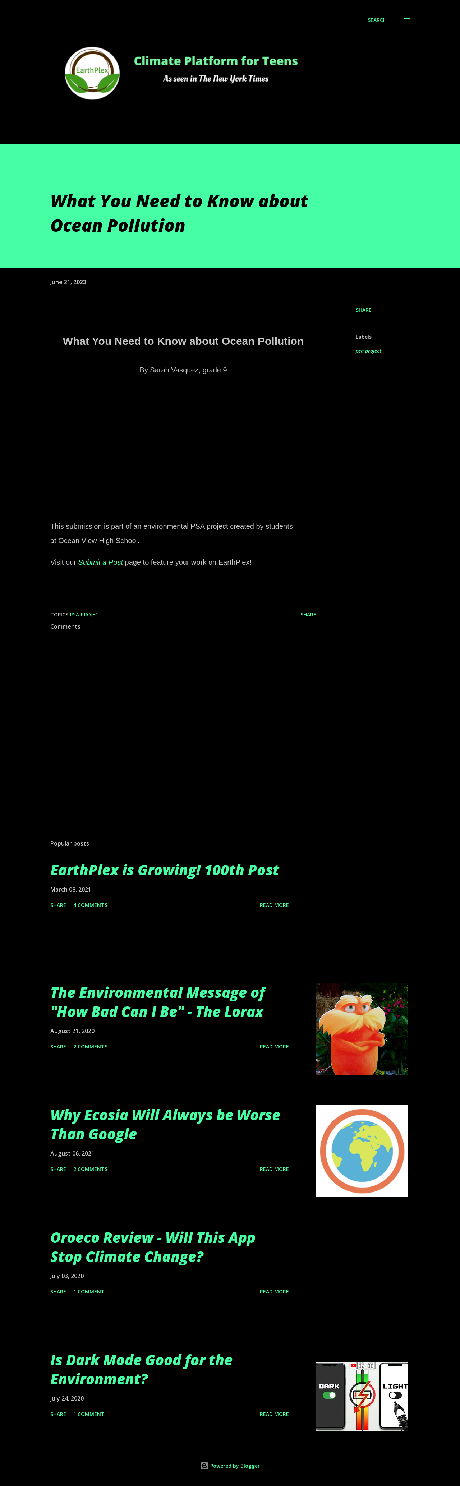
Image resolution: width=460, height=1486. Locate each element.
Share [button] (364, 309)
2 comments (90, 1046)
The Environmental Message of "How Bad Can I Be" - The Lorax (157, 1001)
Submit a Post (100, 562)
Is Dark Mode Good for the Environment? (141, 1369)
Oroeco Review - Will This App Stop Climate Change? (153, 1246)
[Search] (377, 20)
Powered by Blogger (230, 1465)
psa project (368, 350)
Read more (274, 905)
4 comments (90, 905)
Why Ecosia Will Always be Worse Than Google (165, 1124)
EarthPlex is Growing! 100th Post (164, 870)
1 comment (89, 1291)
